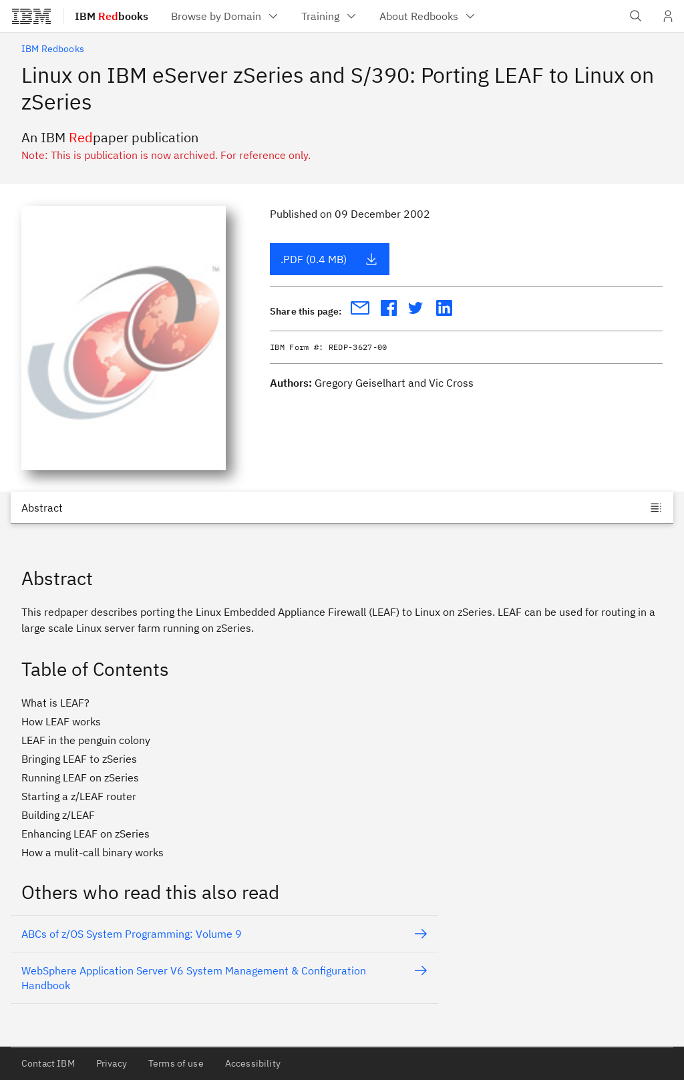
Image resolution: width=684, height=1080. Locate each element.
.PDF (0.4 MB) (329, 259)
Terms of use (176, 1063)
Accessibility (253, 1063)
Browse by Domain (225, 16)
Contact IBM (48, 1063)
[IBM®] (31, 16)
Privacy (111, 1063)
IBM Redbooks (52, 49)
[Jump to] (342, 508)
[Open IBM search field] (636, 16)
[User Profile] (668, 16)
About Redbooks (428, 16)
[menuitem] (225, 16)
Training (329, 16)
